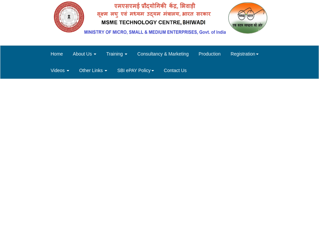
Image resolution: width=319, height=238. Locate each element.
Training (116, 54)
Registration (245, 54)
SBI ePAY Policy (135, 70)
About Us (84, 54)
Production (210, 54)
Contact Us (175, 70)
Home (57, 54)
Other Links (93, 70)
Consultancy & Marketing (163, 54)
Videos (60, 70)
